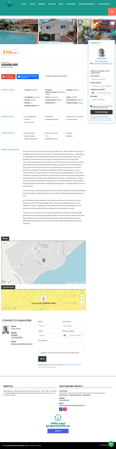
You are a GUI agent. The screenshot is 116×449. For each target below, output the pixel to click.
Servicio (52, 4)
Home (24, 4)
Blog (61, 4)
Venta (32, 4)
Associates (71, 4)
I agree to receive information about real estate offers (59, 353)
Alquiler (41, 4)
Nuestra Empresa (87, 4)
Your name (95, 76)
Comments (42, 340)
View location (37, 303)
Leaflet (69, 283)
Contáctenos (104, 4)
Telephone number (98, 89)
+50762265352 (16, 337)
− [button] (4, 247)
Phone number (68, 331)
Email (40, 331)
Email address (96, 83)
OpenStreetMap (81, 283)
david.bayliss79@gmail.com (22, 344)
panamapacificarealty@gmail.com (72, 405)
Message (94, 96)
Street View (10, 52)
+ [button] (4, 243)
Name (41, 321)
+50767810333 (64, 400)
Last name (66, 321)
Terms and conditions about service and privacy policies (101, 119)
